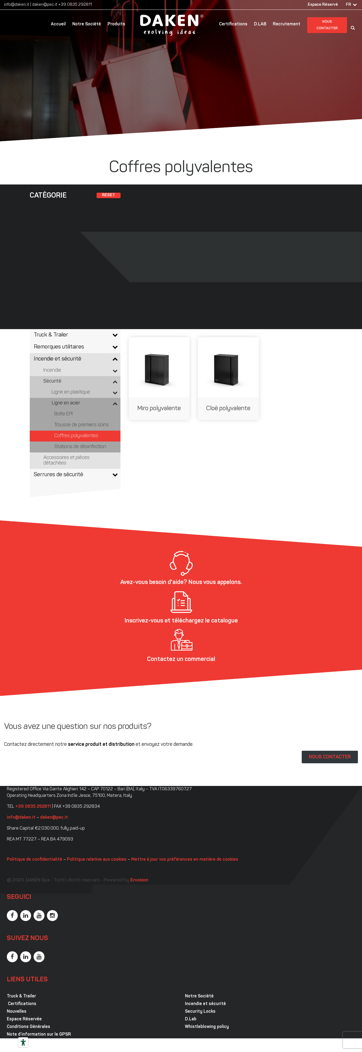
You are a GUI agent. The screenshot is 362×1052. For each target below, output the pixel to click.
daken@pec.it (44, 5)
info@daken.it (16, 5)
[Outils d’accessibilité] (23, 1042)
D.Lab (190, 1019)
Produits (116, 24)
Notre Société (86, 24)
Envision (139, 880)
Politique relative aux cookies (97, 859)
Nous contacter (327, 25)
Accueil (58, 24)
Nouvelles (16, 1011)
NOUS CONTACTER (330, 757)
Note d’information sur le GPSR (39, 1034)
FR (348, 5)
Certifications (233, 24)
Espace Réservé (323, 5)
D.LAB (260, 24)
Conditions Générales (28, 1027)
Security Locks (200, 1011)
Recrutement (286, 24)
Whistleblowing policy (207, 1027)
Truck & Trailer (21, 996)
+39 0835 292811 (75, 5)
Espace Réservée (24, 1019)
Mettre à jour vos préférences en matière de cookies (184, 859)
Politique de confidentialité (34, 859)
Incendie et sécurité (205, 1004)
